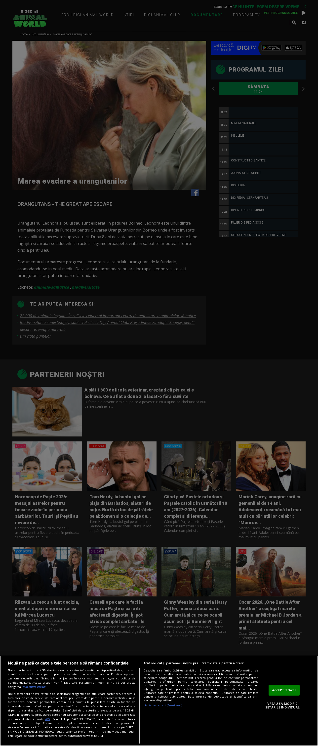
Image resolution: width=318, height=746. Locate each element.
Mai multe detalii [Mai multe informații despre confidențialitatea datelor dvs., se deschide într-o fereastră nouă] (34, 687)
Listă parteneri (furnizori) (163, 705)
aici (47, 719)
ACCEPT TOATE (284, 690)
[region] (159, 701)
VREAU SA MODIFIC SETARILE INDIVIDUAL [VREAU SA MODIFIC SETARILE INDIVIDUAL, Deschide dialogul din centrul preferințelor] (282, 705)
